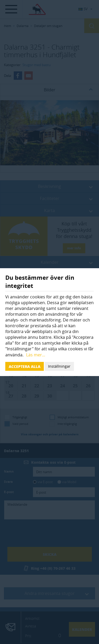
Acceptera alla (24, 366)
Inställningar (59, 366)
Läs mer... (35, 355)
